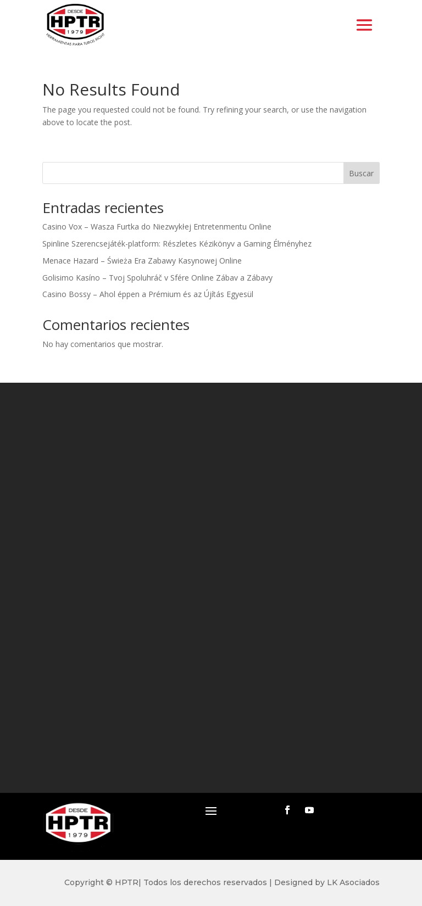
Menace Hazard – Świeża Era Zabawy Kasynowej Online (142, 260)
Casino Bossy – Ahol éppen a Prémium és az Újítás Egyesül (147, 294)
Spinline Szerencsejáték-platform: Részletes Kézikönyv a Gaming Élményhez (177, 243)
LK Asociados (353, 882)
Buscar (361, 173)
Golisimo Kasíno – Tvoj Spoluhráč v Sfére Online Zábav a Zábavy (157, 277)
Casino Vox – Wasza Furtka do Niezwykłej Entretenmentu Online (156, 226)
